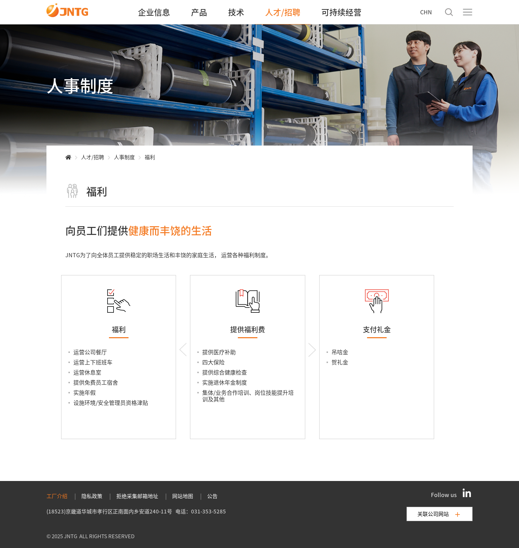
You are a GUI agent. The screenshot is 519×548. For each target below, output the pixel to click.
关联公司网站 (438, 513)
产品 (199, 12)
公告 (212, 495)
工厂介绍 (56, 495)
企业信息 (154, 12)
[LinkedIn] (467, 492)
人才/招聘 (282, 12)
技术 (236, 12)
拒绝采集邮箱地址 (137, 495)
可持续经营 (341, 12)
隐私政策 (91, 495)
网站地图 (182, 495)
